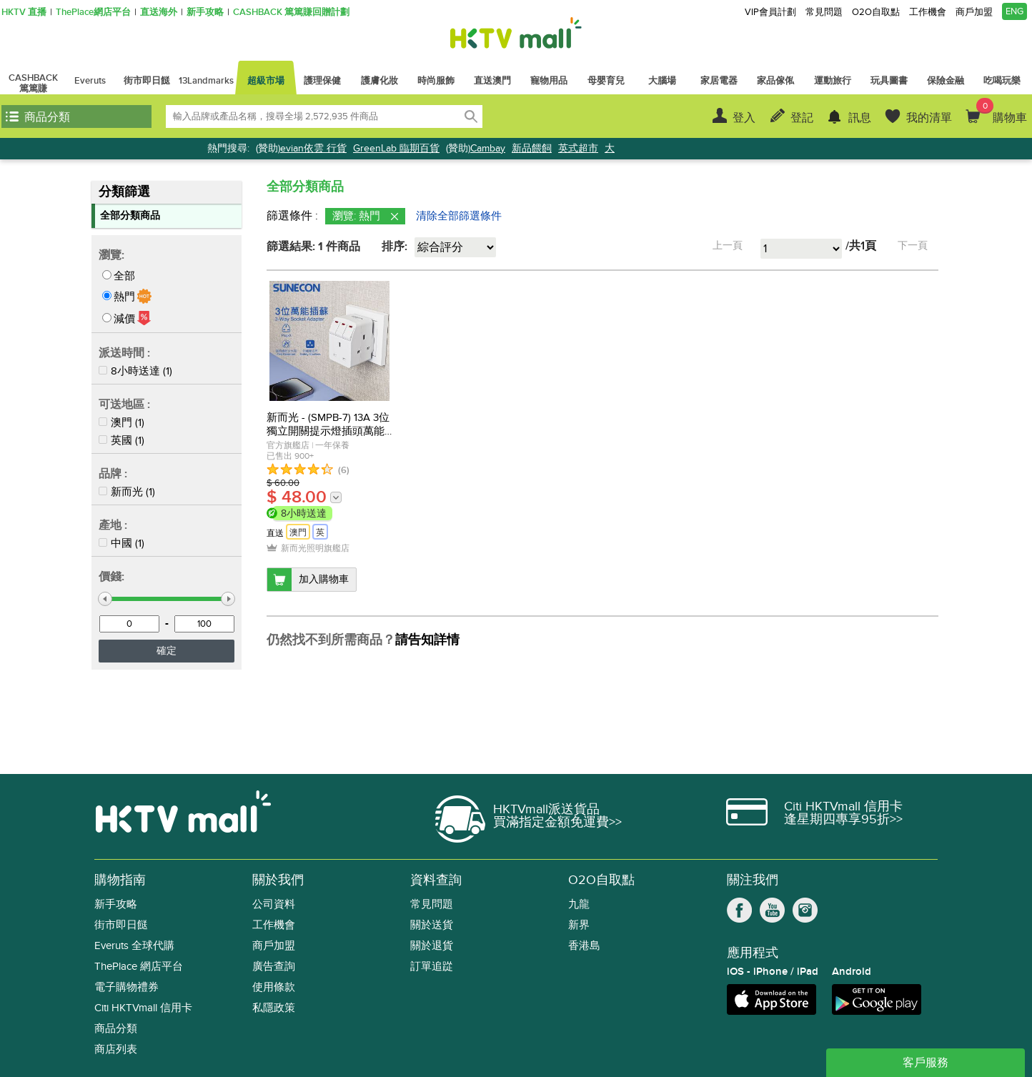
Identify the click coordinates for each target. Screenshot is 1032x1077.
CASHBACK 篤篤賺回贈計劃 (291, 12)
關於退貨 (431, 945)
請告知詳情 (427, 640)
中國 (121, 543)
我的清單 (929, 118)
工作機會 (927, 12)
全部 (124, 275)
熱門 (124, 296)
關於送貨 (431, 925)
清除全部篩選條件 (459, 215)
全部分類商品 (130, 215)
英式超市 (578, 148)
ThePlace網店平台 (93, 12)
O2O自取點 (876, 12)
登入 (744, 118)
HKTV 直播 (23, 12)
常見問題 (824, 12)
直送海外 (158, 12)
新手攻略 (205, 12)
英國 (121, 440)
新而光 (127, 491)
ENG (1014, 11)
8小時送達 (135, 370)
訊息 (859, 118)
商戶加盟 (974, 12)
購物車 (1001, 111)
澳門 (121, 422)
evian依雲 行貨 (313, 148)
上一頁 (728, 245)
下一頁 (913, 245)
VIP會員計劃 (770, 12)
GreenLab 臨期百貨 (396, 148)
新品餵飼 (532, 148)
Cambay (487, 148)
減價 (124, 318)
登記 (801, 118)
